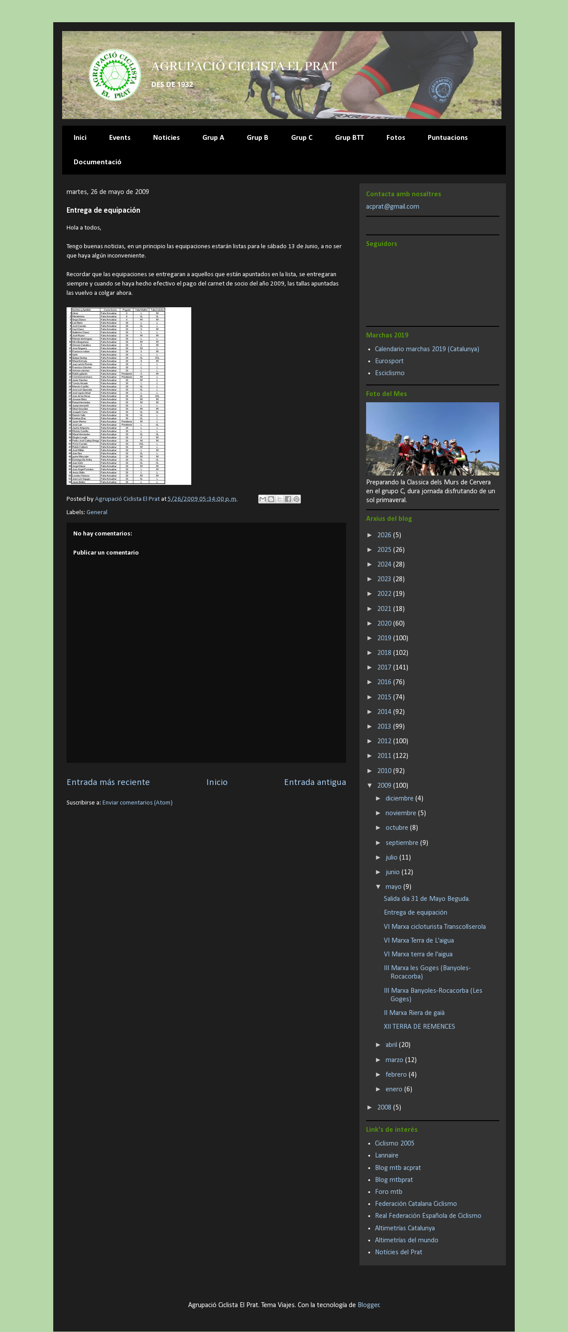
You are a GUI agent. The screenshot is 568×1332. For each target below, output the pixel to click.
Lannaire (386, 1155)
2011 (385, 756)
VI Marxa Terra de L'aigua (419, 940)
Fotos (396, 138)
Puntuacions (448, 138)
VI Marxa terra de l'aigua (418, 954)
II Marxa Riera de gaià (414, 1013)
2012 (385, 741)
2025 (385, 550)
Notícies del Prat (398, 1252)
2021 (385, 609)
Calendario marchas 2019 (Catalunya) (427, 349)
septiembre (403, 843)
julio (392, 857)
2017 (385, 667)
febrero (397, 1074)
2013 (385, 726)
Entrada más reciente (108, 782)
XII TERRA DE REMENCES (419, 1027)
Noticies (166, 138)
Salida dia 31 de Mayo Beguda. (427, 899)
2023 (385, 579)
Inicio (217, 782)
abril (392, 1045)
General (97, 512)
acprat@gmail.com (392, 206)
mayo (394, 887)
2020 (385, 623)
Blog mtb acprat (398, 1168)
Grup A (213, 138)
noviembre (402, 813)
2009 (385, 785)
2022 (385, 594)
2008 (385, 1107)
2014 (385, 712)
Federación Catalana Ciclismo (416, 1204)
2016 (385, 682)
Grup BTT (349, 138)
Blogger (368, 1305)
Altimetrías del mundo (406, 1240)
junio (394, 872)
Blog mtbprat (394, 1180)
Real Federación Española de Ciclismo (428, 1216)
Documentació (98, 162)
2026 (385, 535)
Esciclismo (390, 373)
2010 (385, 771)
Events (119, 138)
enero (395, 1089)
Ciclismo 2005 (394, 1143)
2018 (385, 653)
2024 (385, 564)
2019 (385, 638)
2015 (385, 697)
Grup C (301, 138)
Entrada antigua (315, 782)
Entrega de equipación (415, 912)
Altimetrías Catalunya (405, 1228)
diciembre (400, 798)
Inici (80, 138)
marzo (395, 1060)
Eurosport (389, 361)
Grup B (257, 138)
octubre (398, 828)
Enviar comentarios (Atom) (138, 803)
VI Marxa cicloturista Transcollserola (435, 927)
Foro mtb (388, 1192)
